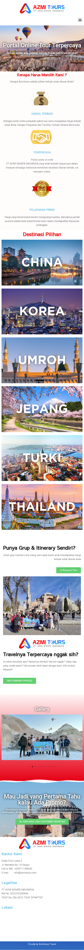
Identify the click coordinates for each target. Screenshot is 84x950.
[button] (79, 19)
